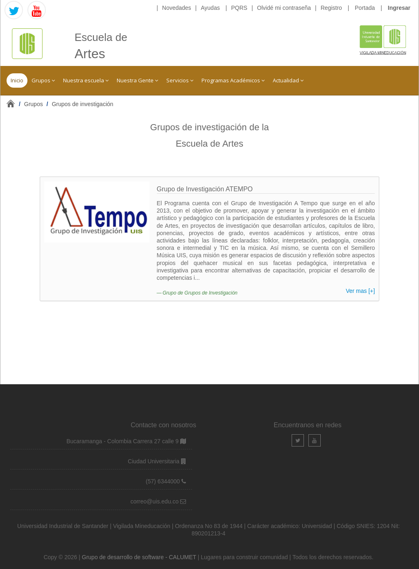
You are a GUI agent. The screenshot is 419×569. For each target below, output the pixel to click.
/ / (66, 104)
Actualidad (288, 80)
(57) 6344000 (163, 481)
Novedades (176, 8)
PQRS (239, 8)
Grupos (43, 80)
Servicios (179, 80)
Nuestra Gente (137, 80)
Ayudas (210, 8)
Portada (365, 8)
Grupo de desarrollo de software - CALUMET (140, 557)
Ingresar (399, 8)
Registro (331, 8)
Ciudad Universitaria (154, 461)
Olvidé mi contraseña (284, 8)
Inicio (17, 80)
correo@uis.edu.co (155, 501)
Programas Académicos (233, 80)
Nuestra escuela (86, 80)
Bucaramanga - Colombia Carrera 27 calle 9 (122, 441)
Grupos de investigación (82, 104)
